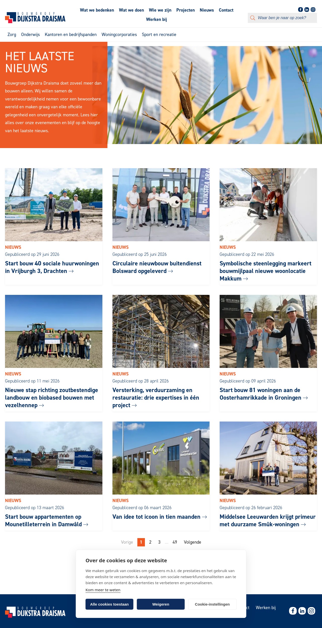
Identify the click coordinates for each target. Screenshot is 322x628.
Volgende (192, 542)
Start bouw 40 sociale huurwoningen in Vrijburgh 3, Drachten (52, 267)
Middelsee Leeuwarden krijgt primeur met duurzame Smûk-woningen (268, 520)
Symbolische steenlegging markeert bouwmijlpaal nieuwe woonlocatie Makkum (265, 271)
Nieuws (207, 10)
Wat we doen (131, 10)
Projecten (185, 10)
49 (175, 542)
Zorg (12, 34)
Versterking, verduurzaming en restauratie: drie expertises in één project (155, 397)
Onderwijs (30, 34)
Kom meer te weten (103, 589)
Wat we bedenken (97, 10)
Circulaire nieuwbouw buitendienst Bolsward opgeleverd (157, 267)
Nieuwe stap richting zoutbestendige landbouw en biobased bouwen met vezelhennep (51, 397)
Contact (226, 10)
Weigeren (160, 604)
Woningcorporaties (119, 34)
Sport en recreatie (159, 34)
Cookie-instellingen (212, 604)
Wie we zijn (160, 10)
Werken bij (156, 19)
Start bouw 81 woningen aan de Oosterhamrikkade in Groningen (264, 393)
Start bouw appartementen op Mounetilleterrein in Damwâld (46, 520)
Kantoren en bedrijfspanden (71, 34)
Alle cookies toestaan (109, 604)
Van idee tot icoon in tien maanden (159, 516)
